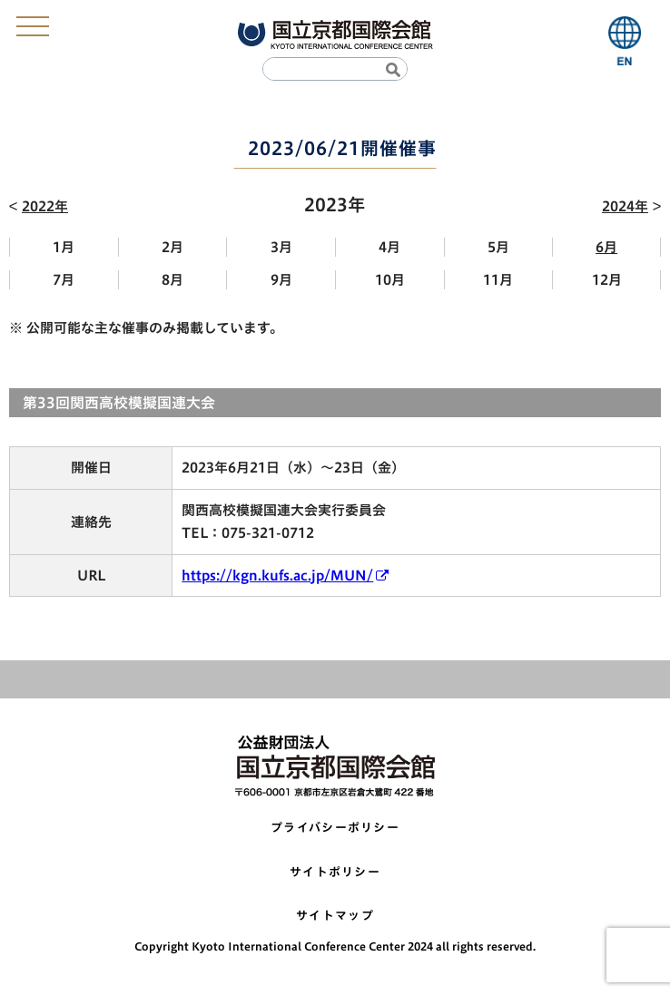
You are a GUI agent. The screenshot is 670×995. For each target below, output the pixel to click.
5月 (498, 247)
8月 (172, 280)
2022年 (45, 206)
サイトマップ (335, 916)
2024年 (625, 206)
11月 (498, 280)
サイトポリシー (335, 872)
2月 (172, 247)
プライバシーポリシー (335, 828)
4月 (389, 247)
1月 (63, 247)
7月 (63, 280)
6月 (606, 247)
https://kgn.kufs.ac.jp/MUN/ (277, 575)
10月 (390, 280)
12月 (607, 280)
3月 (281, 247)
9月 (281, 280)
